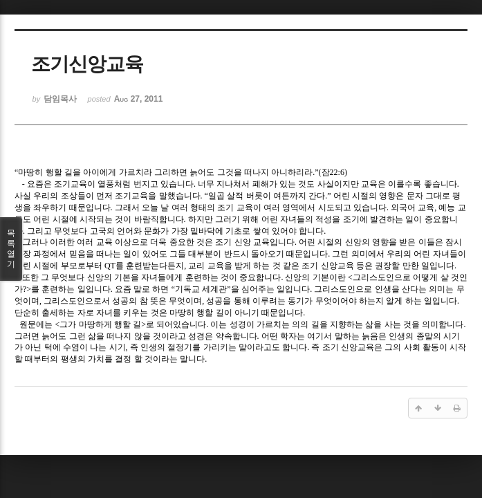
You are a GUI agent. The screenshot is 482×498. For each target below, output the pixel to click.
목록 (11, 249)
